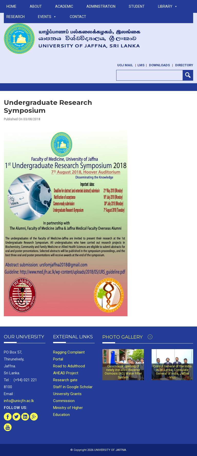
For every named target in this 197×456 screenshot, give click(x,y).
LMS (140, 65)
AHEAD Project (65, 373)
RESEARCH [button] (15, 17)
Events (47, 17)
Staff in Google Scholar (73, 387)
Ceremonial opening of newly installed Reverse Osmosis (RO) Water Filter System (123, 372)
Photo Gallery (127, 337)
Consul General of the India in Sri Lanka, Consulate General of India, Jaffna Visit (172, 372)
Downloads (159, 65)
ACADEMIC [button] (64, 6)
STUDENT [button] (137, 6)
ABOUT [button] (36, 6)
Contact (78, 17)
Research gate (65, 380)
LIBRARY (168, 6)
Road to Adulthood (69, 366)
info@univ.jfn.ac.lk (19, 400)
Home (11, 6)
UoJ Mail (125, 65)
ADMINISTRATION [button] (100, 6)
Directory (184, 65)
